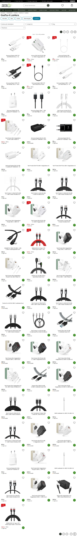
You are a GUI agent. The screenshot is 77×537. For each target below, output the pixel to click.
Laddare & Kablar (43, 10)
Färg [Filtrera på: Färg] (53, 24)
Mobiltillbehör (21, 10)
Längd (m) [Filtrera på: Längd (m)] (29, 24)
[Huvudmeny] (7, 10)
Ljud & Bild (64, 10)
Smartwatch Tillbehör (54, 10)
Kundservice (65, 1)
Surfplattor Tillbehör (32, 10)
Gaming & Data (72, 10)
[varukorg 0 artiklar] (72, 5)
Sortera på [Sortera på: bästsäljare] (7, 24)
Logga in (72, 1)
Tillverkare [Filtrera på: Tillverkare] (4, 27)
